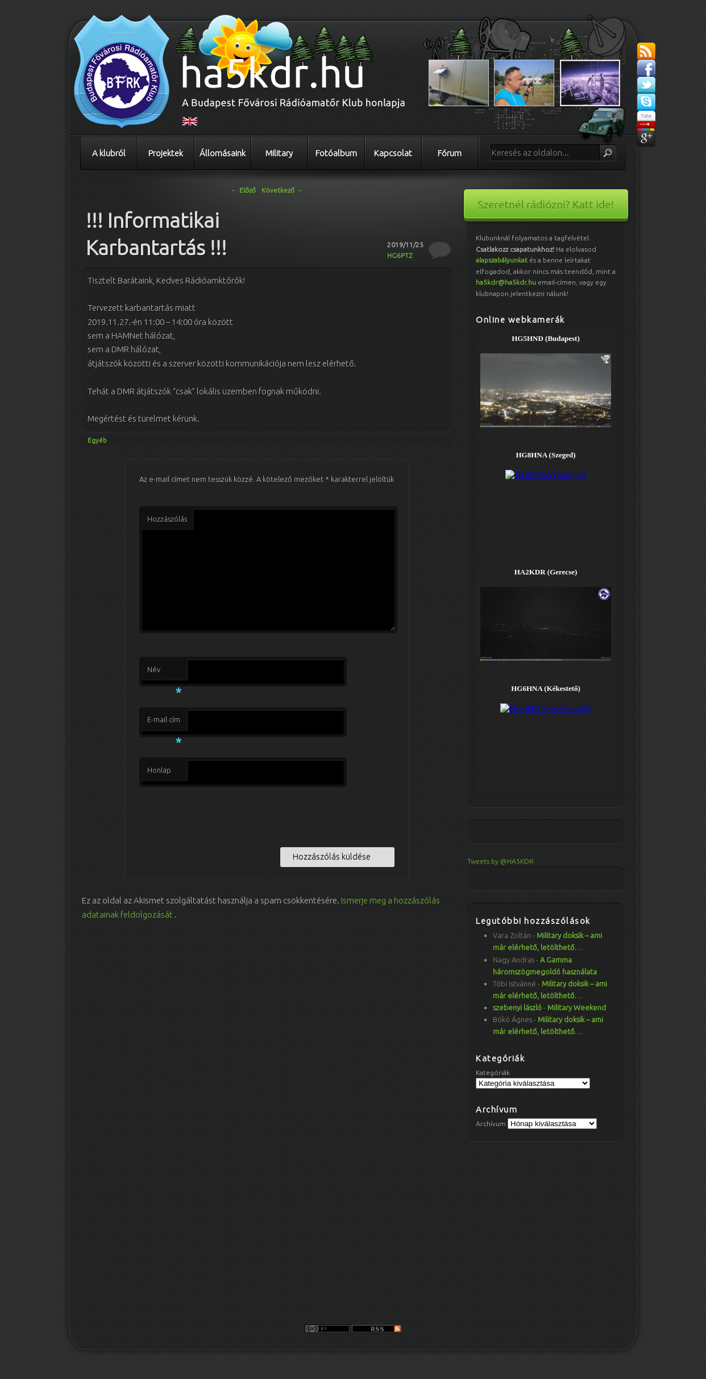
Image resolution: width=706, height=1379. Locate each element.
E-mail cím (164, 722)
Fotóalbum (336, 153)
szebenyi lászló (517, 1007)
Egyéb (97, 440)
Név (164, 672)
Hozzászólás (167, 519)
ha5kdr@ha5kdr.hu (506, 282)
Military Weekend (576, 1007)
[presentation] (225, 815)
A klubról (109, 153)
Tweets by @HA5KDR (500, 861)
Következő (282, 190)
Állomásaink (223, 153)
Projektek (165, 153)
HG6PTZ (400, 255)
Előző (243, 190)
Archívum (491, 1123)
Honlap (159, 770)
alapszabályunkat (502, 260)
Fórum (450, 153)
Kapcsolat (393, 153)
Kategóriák (493, 1072)
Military (279, 153)
